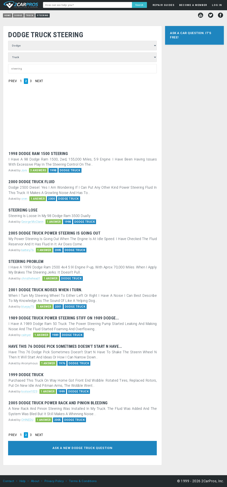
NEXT (39, 81)
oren (24, 198)
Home (7, 15)
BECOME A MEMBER (193, 5)
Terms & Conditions (83, 481)
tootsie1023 (29, 391)
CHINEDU (27, 419)
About (35, 481)
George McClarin (32, 221)
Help (23, 481)
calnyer (26, 335)
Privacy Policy (54, 481)
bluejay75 (27, 306)
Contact (8, 481)
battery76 (27, 250)
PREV (12, 81)
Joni (24, 170)
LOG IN (217, 5)
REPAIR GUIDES (164, 5)
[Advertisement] (82, 121)
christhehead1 (30, 278)
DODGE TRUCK (70, 170)
